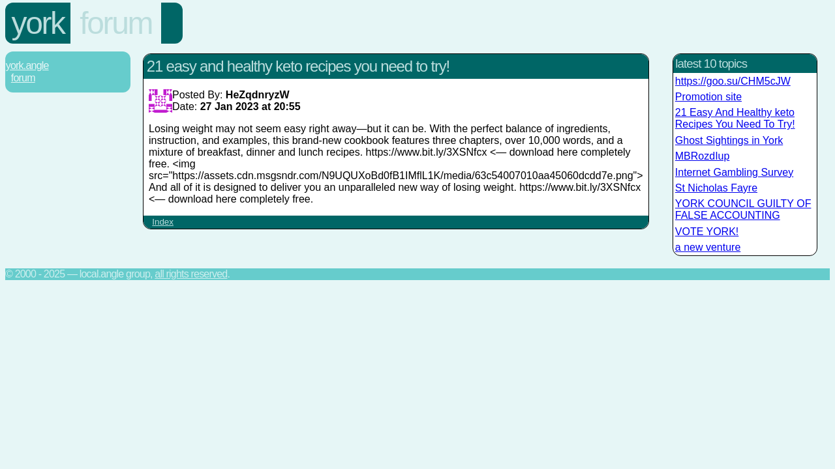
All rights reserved (191, 273)
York (38, 23)
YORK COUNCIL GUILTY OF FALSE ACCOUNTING (743, 209)
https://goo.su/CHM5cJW (733, 81)
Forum (116, 23)
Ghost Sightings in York (729, 140)
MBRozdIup (702, 156)
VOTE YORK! (707, 231)
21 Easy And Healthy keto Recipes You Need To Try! (735, 118)
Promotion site (708, 96)
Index (163, 222)
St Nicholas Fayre (716, 187)
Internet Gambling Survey (734, 172)
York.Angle (27, 65)
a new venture (708, 247)
